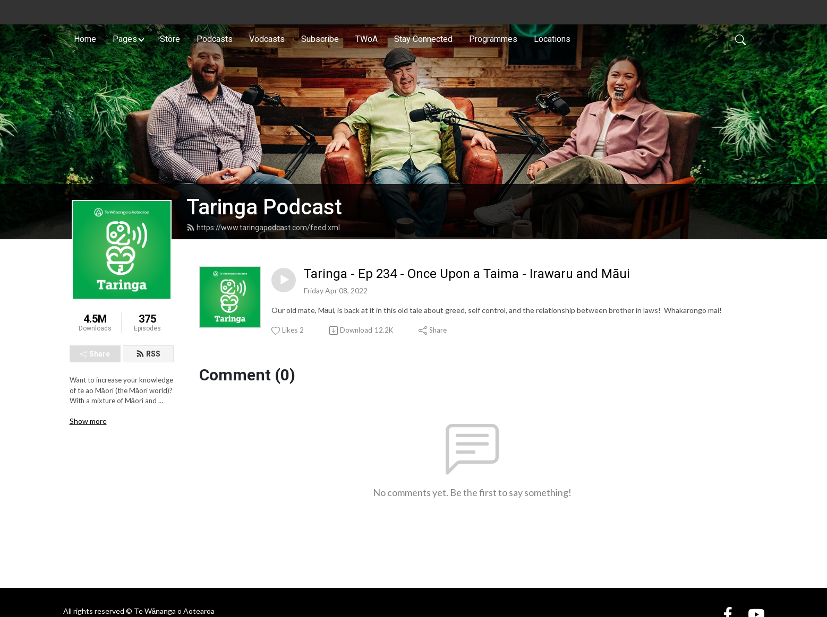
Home (85, 39)
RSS (148, 354)
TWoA (366, 39)
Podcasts (215, 39)
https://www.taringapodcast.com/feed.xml (263, 227)
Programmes (493, 39)
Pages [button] (125, 39)
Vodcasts (267, 39)
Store (170, 39)
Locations (552, 39)
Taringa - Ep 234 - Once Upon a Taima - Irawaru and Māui (467, 273)
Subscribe (320, 39)
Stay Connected (423, 39)
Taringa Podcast (264, 207)
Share (95, 354)
